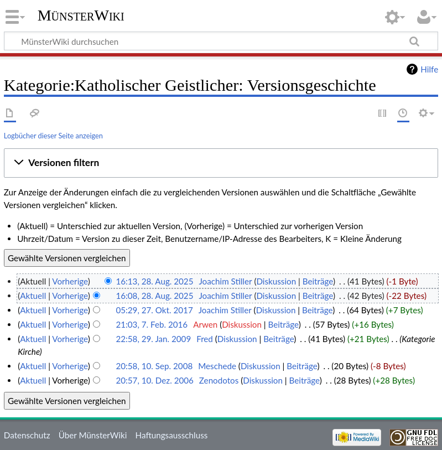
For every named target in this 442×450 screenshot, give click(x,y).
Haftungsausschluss (172, 435)
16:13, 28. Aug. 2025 (154, 281)
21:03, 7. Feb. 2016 (152, 324)
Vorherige (69, 281)
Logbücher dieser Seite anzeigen (53, 135)
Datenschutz (27, 435)
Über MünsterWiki (93, 435)
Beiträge (318, 281)
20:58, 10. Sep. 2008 (154, 366)
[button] (221, 162)
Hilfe (429, 69)
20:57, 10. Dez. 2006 (155, 380)
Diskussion (276, 281)
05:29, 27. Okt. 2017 (154, 310)
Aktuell (33, 296)
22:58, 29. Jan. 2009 (153, 339)
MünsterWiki (81, 15)
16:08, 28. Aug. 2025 (154, 296)
